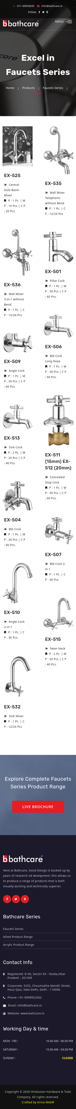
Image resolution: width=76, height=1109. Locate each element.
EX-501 (53, 271)
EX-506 (53, 346)
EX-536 (12, 285)
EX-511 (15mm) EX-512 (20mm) (58, 461)
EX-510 (12, 612)
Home (10, 88)
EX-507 (53, 554)
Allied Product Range (18, 937)
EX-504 (12, 520)
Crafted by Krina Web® (38, 1102)
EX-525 (12, 175)
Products (28, 88)
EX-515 (53, 639)
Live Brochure (38, 806)
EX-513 (12, 438)
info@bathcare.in (51, 6)
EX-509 (12, 361)
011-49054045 (25, 6)
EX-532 (12, 707)
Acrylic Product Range (18, 945)
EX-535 (53, 183)
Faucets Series (53, 88)
